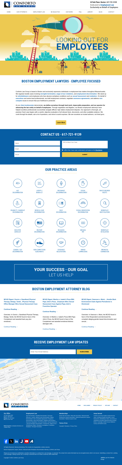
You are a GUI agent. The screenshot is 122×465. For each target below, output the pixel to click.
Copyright (61, 426)
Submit (84, 154)
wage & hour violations (64, 94)
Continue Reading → (11, 310)
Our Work (69, 12)
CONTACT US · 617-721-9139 (61, 134)
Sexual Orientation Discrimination (34, 424)
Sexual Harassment (52, 422)
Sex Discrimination (42, 422)
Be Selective (55, 12)
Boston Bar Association (64, 416)
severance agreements (81, 98)
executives (20, 98)
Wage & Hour (53, 424)
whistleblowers (23, 96)
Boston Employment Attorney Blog (61, 290)
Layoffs (33, 418)
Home (9, 12)
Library (90, 12)
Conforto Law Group (18, 458)
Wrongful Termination (37, 427)
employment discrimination (87, 94)
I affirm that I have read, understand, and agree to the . (83, 150)
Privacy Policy (73, 426)
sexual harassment (79, 96)
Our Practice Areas (61, 170)
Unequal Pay (46, 424)
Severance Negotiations (31, 422)
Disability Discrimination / (41, 416)
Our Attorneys (22, 12)
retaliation (93, 96)
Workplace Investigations (42, 425)
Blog (100, 12)
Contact (111, 12)
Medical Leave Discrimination (42, 418)
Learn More (61, 122)
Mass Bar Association (76, 416)
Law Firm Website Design (109, 458)
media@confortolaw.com (17, 426)
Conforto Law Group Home (20, 4)
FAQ (80, 12)
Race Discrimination (38, 421)
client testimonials (27, 105)
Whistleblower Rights (31, 425)
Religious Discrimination (49, 421)
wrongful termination (48, 94)
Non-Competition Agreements (40, 419)
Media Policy (7, 428)
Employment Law (39, 12)
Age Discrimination (30, 416)
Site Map (107, 406)
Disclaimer (99, 150)
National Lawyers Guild (70, 419)
